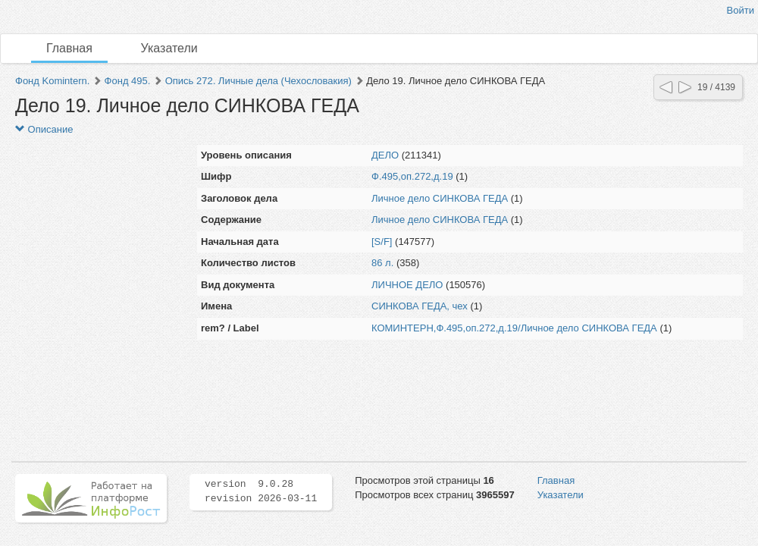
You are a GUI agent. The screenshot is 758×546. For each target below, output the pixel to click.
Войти (740, 10)
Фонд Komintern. (52, 80)
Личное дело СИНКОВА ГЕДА (439, 198)
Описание (44, 129)
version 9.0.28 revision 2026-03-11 (261, 491)
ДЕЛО (385, 155)
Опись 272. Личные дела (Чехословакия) (258, 80)
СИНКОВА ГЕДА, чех (419, 306)
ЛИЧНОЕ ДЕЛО (407, 284)
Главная (69, 48)
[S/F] (381, 241)
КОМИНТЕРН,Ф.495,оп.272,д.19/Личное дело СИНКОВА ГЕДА (514, 328)
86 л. (382, 262)
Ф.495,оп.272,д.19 (412, 176)
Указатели (169, 48)
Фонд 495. (128, 80)
